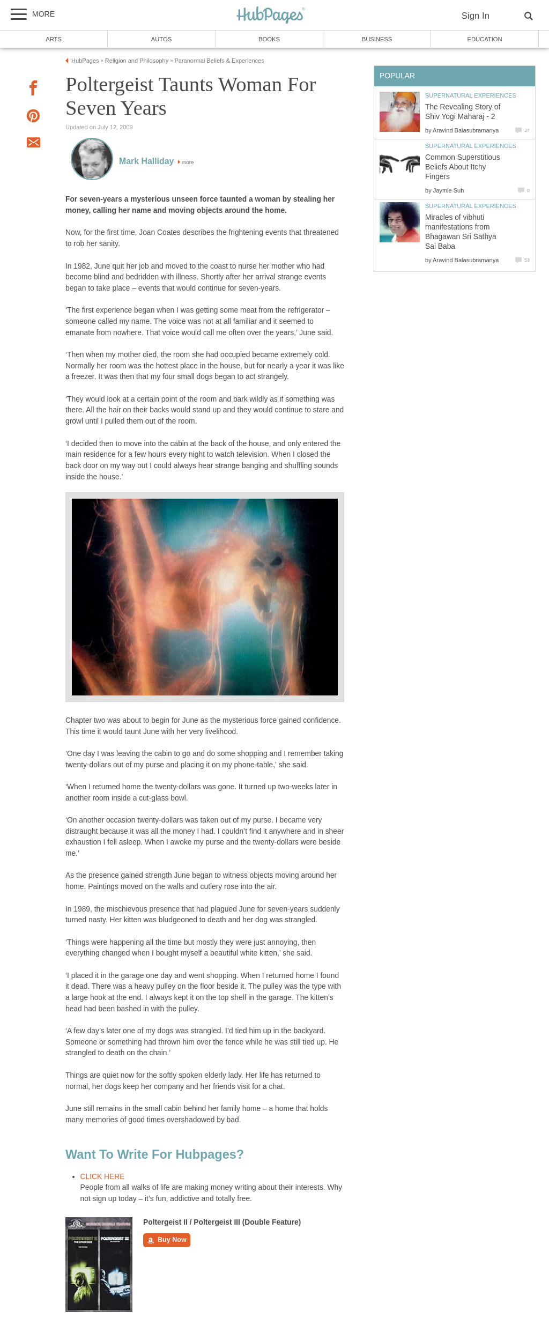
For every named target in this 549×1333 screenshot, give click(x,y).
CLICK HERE (102, 1177)
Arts (54, 39)
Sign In (475, 16)
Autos (161, 39)
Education (484, 39)
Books (269, 39)
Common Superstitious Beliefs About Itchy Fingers (462, 167)
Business (377, 39)
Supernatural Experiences (470, 95)
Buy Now (167, 1240)
